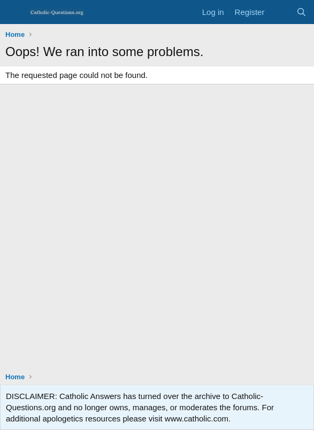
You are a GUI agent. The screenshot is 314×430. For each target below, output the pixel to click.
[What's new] (280, 12)
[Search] (301, 12)
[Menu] (14, 12)
